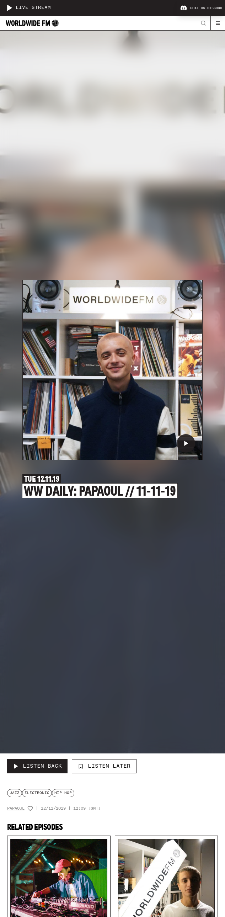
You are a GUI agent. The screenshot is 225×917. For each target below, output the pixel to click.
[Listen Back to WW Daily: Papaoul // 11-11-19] (37, 766)
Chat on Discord (201, 8)
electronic (37, 792)
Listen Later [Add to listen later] (104, 766)
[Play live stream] (9, 7)
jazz (15, 792)
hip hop (63, 792)
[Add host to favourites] (30, 808)
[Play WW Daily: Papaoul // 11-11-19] (186, 443)
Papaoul (16, 808)
